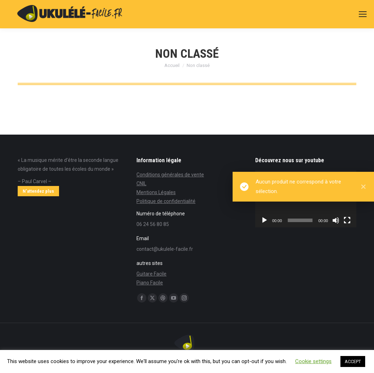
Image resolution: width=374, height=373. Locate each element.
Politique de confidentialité (165, 201)
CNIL (141, 183)
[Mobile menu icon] (362, 14)
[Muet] (335, 220)
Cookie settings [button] (313, 361)
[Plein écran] (347, 220)
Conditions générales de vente (170, 174)
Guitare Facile (151, 274)
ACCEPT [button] (353, 361)
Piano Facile (149, 283)
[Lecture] (264, 220)
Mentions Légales (156, 192)
